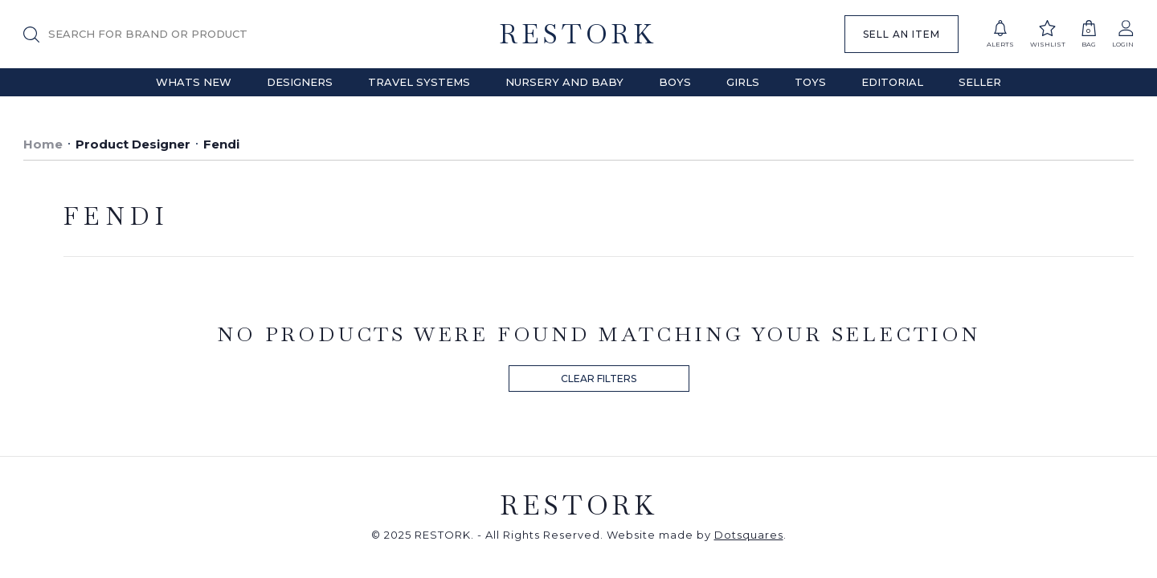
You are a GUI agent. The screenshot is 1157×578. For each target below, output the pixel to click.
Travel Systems (419, 81)
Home (43, 144)
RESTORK (578, 34)
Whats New (193, 81)
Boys (675, 81)
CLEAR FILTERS (598, 378)
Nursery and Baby (564, 81)
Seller (980, 81)
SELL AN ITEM (901, 34)
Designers (300, 81)
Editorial (892, 81)
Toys (810, 81)
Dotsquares (748, 534)
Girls (742, 81)
